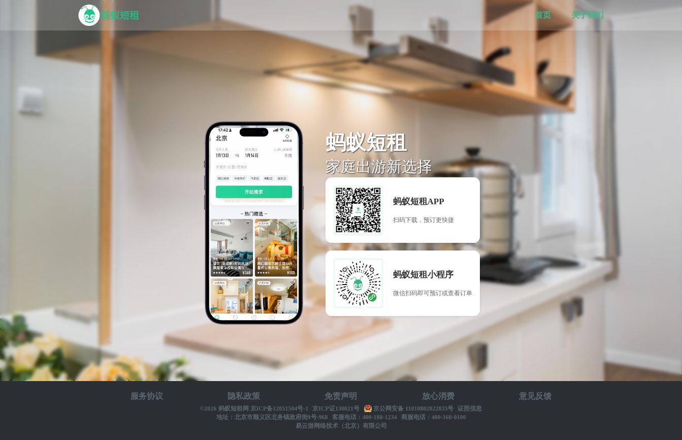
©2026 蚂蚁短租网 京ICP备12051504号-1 (254, 408)
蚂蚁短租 (108, 15)
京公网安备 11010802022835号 (413, 408)
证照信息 (470, 408)
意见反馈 (535, 396)
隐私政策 (244, 396)
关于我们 (587, 15)
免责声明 (340, 396)
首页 (543, 15)
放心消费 (438, 396)
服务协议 (147, 396)
